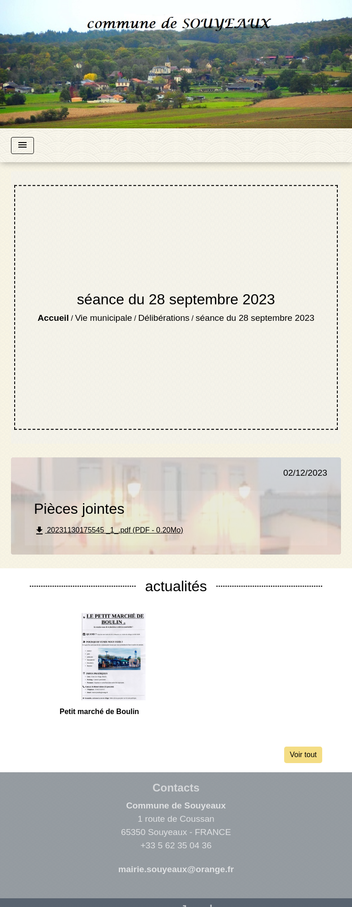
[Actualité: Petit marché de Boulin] (112, 665)
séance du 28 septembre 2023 (255, 318)
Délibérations (163, 318)
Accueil (53, 318)
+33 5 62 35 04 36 (175, 845)
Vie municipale (103, 318)
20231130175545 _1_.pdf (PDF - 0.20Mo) (108, 530)
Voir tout (303, 755)
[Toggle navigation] (22, 145)
